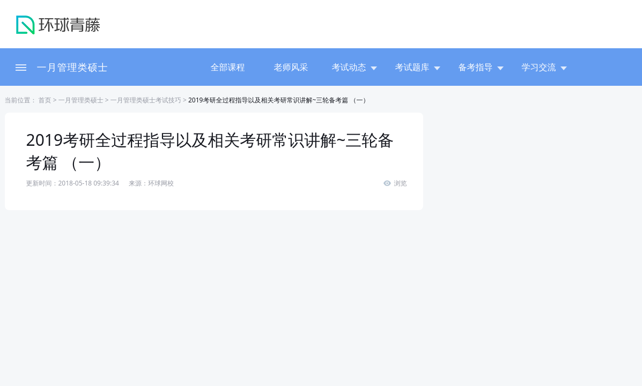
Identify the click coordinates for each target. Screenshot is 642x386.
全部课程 (228, 67)
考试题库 (417, 67)
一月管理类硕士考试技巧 (145, 100)
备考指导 (481, 67)
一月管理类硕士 (72, 67)
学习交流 (544, 67)
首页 (44, 100)
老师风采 (291, 67)
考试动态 (354, 67)
